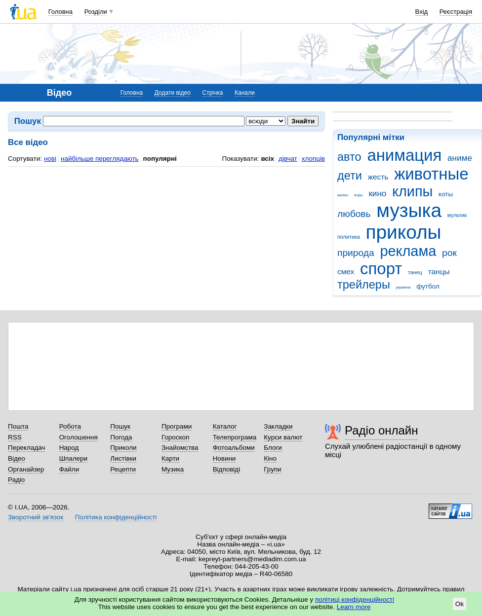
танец (415, 272)
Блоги (273, 447)
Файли (69, 469)
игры (358, 195)
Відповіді (227, 469)
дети (349, 175)
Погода (121, 437)
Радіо (16, 479)
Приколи (123, 447)
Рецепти (123, 469)
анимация (404, 155)
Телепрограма (235, 437)
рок (449, 253)
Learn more (354, 607)
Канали (245, 92)
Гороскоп (175, 437)
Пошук (120, 426)
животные (431, 174)
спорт (381, 268)
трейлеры (363, 284)
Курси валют (283, 437)
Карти (170, 458)
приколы (403, 232)
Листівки (123, 458)
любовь (354, 214)
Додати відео (173, 92)
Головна (60, 11)
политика (348, 237)
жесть (378, 177)
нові (50, 158)
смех (345, 271)
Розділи (95, 11)
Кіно (270, 458)
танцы (439, 271)
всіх (267, 158)
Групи (272, 469)
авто (349, 156)
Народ (69, 447)
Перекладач (26, 447)
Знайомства (180, 447)
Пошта (18, 426)
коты (446, 194)
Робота (70, 426)
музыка (409, 210)
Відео (16, 458)
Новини (224, 458)
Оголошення (78, 437)
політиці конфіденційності (354, 599)
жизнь (342, 195)
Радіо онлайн (381, 430)
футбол (428, 286)
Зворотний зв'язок (35, 517)
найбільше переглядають (100, 158)
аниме (459, 158)
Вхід (421, 11)
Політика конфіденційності (116, 517)
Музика (172, 469)
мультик (457, 215)
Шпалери (73, 458)
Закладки (278, 426)
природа (355, 253)
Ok (459, 604)
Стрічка (212, 92)
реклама (408, 251)
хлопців (313, 158)
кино (377, 193)
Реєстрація (456, 11)
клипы (412, 191)
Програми (176, 426)
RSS (15, 437)
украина (403, 287)
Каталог (225, 426)
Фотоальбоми (234, 447)
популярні (160, 158)
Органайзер (26, 469)
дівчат (288, 158)
